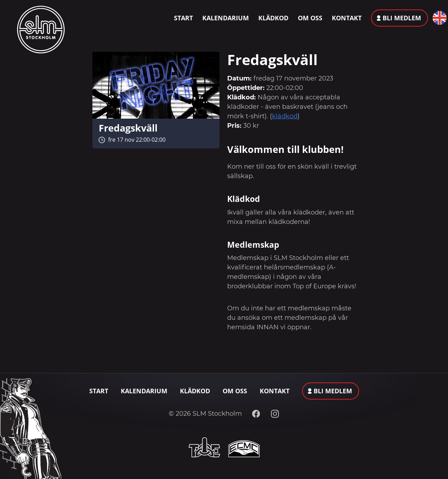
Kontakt (347, 18)
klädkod (285, 116)
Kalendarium (225, 18)
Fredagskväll (128, 127)
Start (183, 18)
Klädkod (273, 18)
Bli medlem (402, 18)
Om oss (310, 18)
